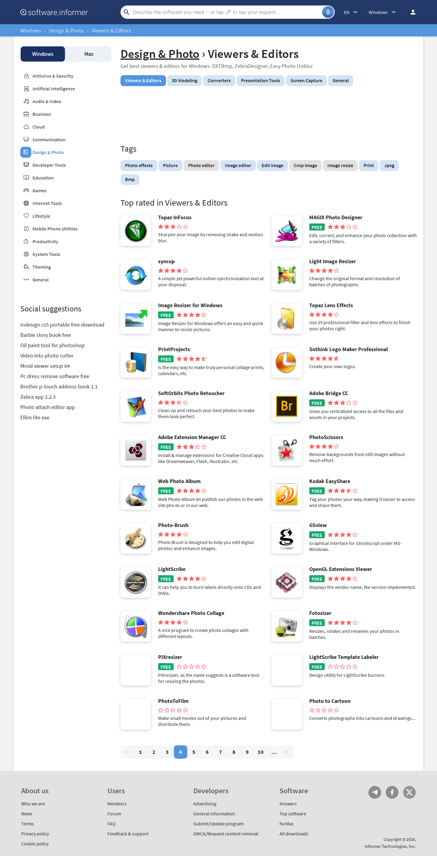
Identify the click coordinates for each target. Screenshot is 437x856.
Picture (170, 165)
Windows (30, 30)
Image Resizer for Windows (190, 305)
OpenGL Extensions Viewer (340, 569)
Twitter (409, 792)
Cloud (38, 127)
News (26, 814)
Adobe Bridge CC (328, 393)
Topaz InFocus (174, 217)
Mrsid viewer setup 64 (45, 365)
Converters (219, 80)
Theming (41, 267)
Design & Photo (66, 30)
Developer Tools (49, 165)
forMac (286, 824)
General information (214, 814)
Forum (114, 814)
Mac (88, 53)
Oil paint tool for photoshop (52, 345)
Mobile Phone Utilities (55, 229)
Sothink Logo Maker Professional (348, 349)
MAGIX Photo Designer (335, 217)
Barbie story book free (45, 334)
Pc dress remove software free (54, 376)
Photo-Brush (173, 525)
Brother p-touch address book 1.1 (59, 386)
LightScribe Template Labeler (344, 657)
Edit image (272, 165)
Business (41, 114)
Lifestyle (41, 216)
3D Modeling (184, 80)
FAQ (111, 824)
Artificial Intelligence (53, 89)
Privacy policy (35, 834)
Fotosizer (320, 613)
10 (261, 751)
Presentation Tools (260, 80)
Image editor (238, 165)
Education (43, 178)
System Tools (46, 254)
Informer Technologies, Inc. (390, 846)
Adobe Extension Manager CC (192, 437)
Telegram (374, 792)
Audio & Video (46, 101)
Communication (49, 139)
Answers (288, 804)
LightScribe (171, 569)
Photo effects (139, 165)
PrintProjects (174, 349)
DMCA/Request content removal (225, 834)
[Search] (226, 12)
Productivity (45, 241)
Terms (27, 824)
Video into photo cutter (46, 355)
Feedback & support (127, 834)
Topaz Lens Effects (331, 305)
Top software (292, 814)
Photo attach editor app (47, 407)
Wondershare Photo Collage (191, 613)
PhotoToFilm (173, 701)
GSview (318, 525)
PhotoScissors (326, 437)
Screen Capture (306, 80)
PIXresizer (170, 657)
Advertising (204, 804)
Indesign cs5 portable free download (62, 324)
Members (117, 804)
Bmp (130, 179)
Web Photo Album (179, 481)
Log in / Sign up (410, 12)
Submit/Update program (218, 824)
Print (369, 165)
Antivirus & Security (52, 76)
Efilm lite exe (34, 417)
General (40, 280)
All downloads (293, 834)
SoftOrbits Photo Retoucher (191, 393)
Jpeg (389, 165)
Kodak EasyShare (329, 481)
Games (39, 190)
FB (392, 792)
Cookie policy (35, 844)
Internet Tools (47, 203)
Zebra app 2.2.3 (38, 396)
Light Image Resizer (332, 261)
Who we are (33, 804)
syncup (166, 261)
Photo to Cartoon (330, 701)
